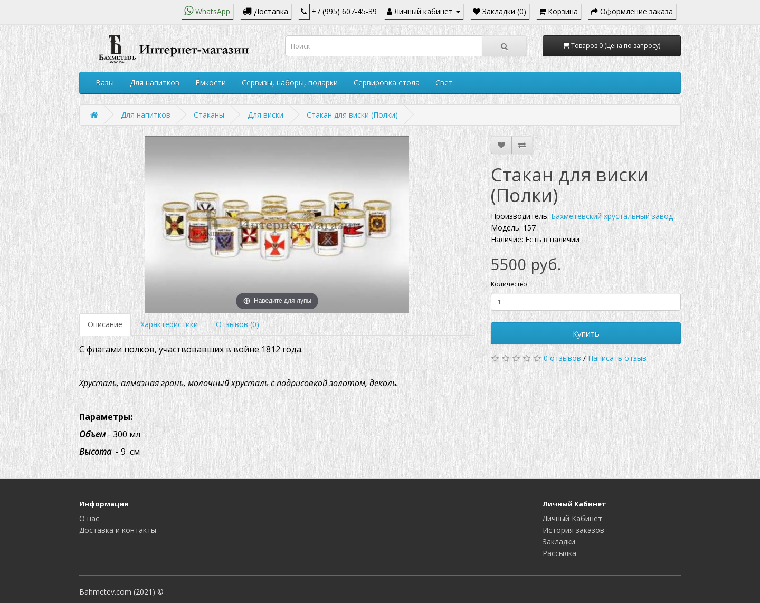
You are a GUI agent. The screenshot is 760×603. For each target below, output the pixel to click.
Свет (444, 83)
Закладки (559, 542)
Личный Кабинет (572, 518)
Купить (586, 333)
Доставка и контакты (117, 530)
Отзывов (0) (237, 324)
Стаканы (209, 115)
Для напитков (154, 83)
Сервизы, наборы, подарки (290, 83)
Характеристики (169, 324)
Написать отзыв (617, 358)
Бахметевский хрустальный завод (612, 216)
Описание (105, 324)
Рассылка (559, 553)
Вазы (105, 83)
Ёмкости (210, 83)
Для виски (265, 115)
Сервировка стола (387, 83)
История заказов (573, 530)
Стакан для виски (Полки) (352, 115)
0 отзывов (562, 358)
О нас (89, 518)
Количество (509, 284)
